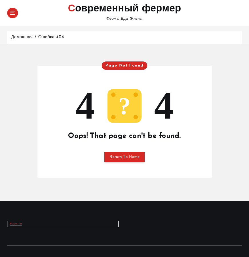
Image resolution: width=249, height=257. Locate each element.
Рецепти (16, 224)
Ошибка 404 (51, 37)
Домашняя (22, 37)
